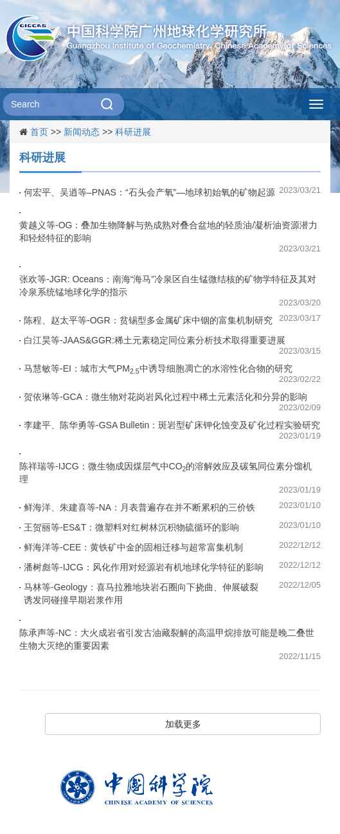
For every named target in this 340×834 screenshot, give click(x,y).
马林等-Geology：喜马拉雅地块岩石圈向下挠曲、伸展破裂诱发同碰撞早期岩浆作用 (141, 593)
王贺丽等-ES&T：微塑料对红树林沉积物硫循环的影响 (131, 527)
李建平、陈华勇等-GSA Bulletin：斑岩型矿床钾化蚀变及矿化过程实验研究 (172, 425)
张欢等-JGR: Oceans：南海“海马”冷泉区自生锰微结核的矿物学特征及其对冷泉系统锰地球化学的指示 (167, 285)
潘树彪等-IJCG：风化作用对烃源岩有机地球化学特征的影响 (144, 567)
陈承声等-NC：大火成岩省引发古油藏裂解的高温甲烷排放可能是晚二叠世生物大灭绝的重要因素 (166, 639)
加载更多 (183, 724)
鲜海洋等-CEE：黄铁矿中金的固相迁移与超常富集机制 (133, 547)
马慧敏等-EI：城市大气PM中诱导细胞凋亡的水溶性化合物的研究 (158, 369)
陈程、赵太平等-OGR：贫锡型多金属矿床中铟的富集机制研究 (148, 320)
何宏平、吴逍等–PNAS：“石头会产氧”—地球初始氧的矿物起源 (149, 192)
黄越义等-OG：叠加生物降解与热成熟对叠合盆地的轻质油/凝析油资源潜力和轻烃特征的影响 (168, 231)
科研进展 (133, 132)
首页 (39, 132)
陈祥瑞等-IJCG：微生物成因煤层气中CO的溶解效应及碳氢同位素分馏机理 (165, 472)
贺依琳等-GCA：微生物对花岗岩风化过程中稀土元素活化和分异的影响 (165, 397)
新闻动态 (82, 132)
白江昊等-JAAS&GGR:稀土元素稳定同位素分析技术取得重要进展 (154, 340)
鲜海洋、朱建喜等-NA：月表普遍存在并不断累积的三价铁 (139, 507)
